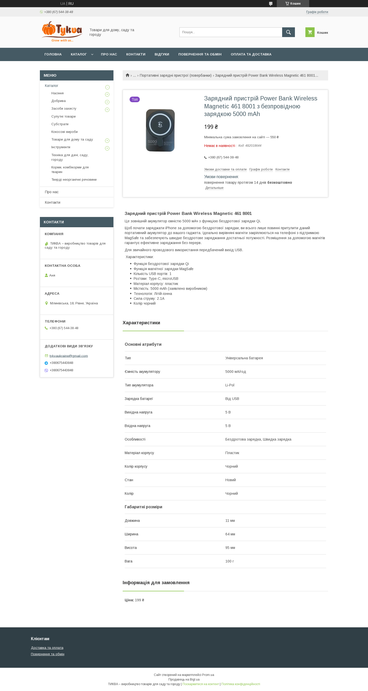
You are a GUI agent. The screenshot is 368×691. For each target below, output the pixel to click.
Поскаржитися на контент (200, 684)
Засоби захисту (63, 108)
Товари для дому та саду (72, 139)
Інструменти (60, 147)
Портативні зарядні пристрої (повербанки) (176, 75)
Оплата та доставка (251, 54)
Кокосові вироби (64, 132)
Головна (53, 54)
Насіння (57, 93)
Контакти (135, 54)
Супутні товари (63, 116)
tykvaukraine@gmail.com (69, 356)
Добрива (58, 101)
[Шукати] (288, 32)
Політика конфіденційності (240, 684)
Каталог (79, 54)
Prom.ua (208, 675)
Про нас (109, 54)
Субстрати (59, 124)
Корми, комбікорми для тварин (70, 169)
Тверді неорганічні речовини (74, 179)
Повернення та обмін (200, 54)
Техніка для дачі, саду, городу (69, 157)
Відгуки (162, 54)
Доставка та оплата (47, 648)
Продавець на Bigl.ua (184, 679)
